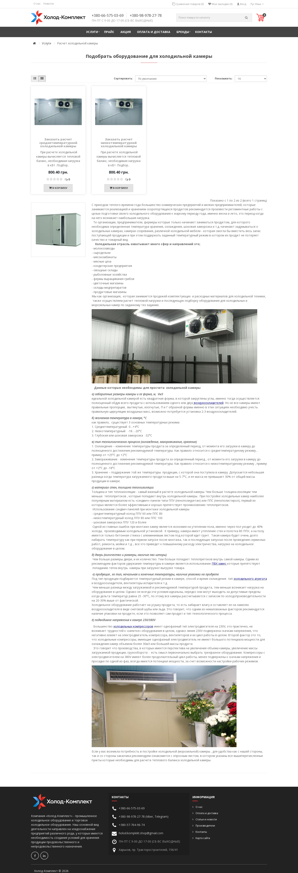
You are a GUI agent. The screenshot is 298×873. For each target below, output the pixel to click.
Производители (205, 825)
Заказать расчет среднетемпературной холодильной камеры (58, 142)
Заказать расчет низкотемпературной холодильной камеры (119, 142)
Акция (125, 32)
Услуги (92, 32)
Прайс (109, 32)
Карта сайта (203, 838)
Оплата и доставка (153, 32)
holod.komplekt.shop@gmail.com (141, 833)
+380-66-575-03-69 (108, 15)
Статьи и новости (206, 819)
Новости (48, 3)
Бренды (183, 32)
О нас (37, 3)
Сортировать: (123, 78)
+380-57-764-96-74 (132, 825)
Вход (241, 4)
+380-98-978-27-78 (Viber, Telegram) (143, 816)
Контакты (203, 32)
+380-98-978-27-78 (146, 15)
